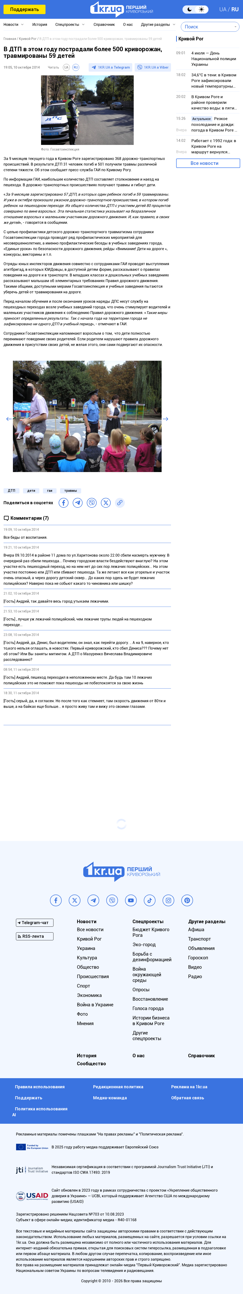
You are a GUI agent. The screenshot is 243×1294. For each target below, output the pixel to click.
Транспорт (199, 939)
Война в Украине (95, 1004)
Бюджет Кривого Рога (151, 932)
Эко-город (144, 944)
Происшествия (93, 976)
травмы (70, 490)
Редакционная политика (118, 1086)
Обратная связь (187, 1097)
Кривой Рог (89, 939)
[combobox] (207, 26)
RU (235, 9)
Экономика (89, 995)
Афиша (196, 929)
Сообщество (91, 1063)
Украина (86, 948)
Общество (88, 967)
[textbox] (207, 26)
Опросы (141, 989)
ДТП (11, 490)
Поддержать (24, 9)
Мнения (85, 1023)
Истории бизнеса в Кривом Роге (151, 1020)
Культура (87, 958)
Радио (195, 976)
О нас (128, 24)
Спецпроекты (67, 24)
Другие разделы (155, 24)
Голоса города (148, 1008)
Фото (82, 1014)
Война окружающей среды (147, 974)
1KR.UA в (114, 67)
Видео (195, 967)
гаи (49, 490)
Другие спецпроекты (147, 1035)
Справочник (104, 24)
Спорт (83, 986)
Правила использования (40, 1086)
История (39, 24)
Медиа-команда (110, 1097)
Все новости (204, 163)
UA (223, 9)
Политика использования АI (40, 1111)
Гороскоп (198, 958)
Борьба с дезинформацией (152, 956)
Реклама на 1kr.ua (189, 1086)
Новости (11, 24)
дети (31, 490)
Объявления (201, 948)
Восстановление (150, 999)
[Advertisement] (87, 763)
